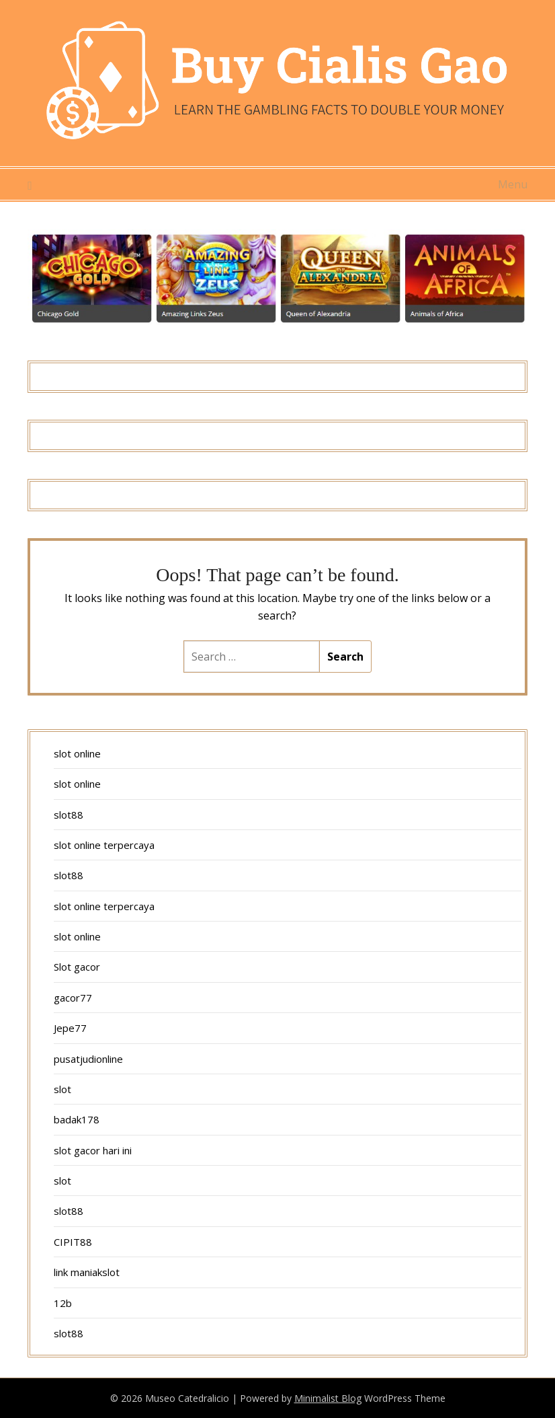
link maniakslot (87, 1272)
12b (63, 1303)
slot (62, 1089)
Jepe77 (70, 1028)
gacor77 (73, 997)
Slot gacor (77, 966)
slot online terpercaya (104, 845)
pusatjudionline (88, 1059)
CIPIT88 (73, 1241)
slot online (77, 753)
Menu (512, 184)
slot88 (68, 814)
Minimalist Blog (327, 1398)
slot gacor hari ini (93, 1150)
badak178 (76, 1119)
